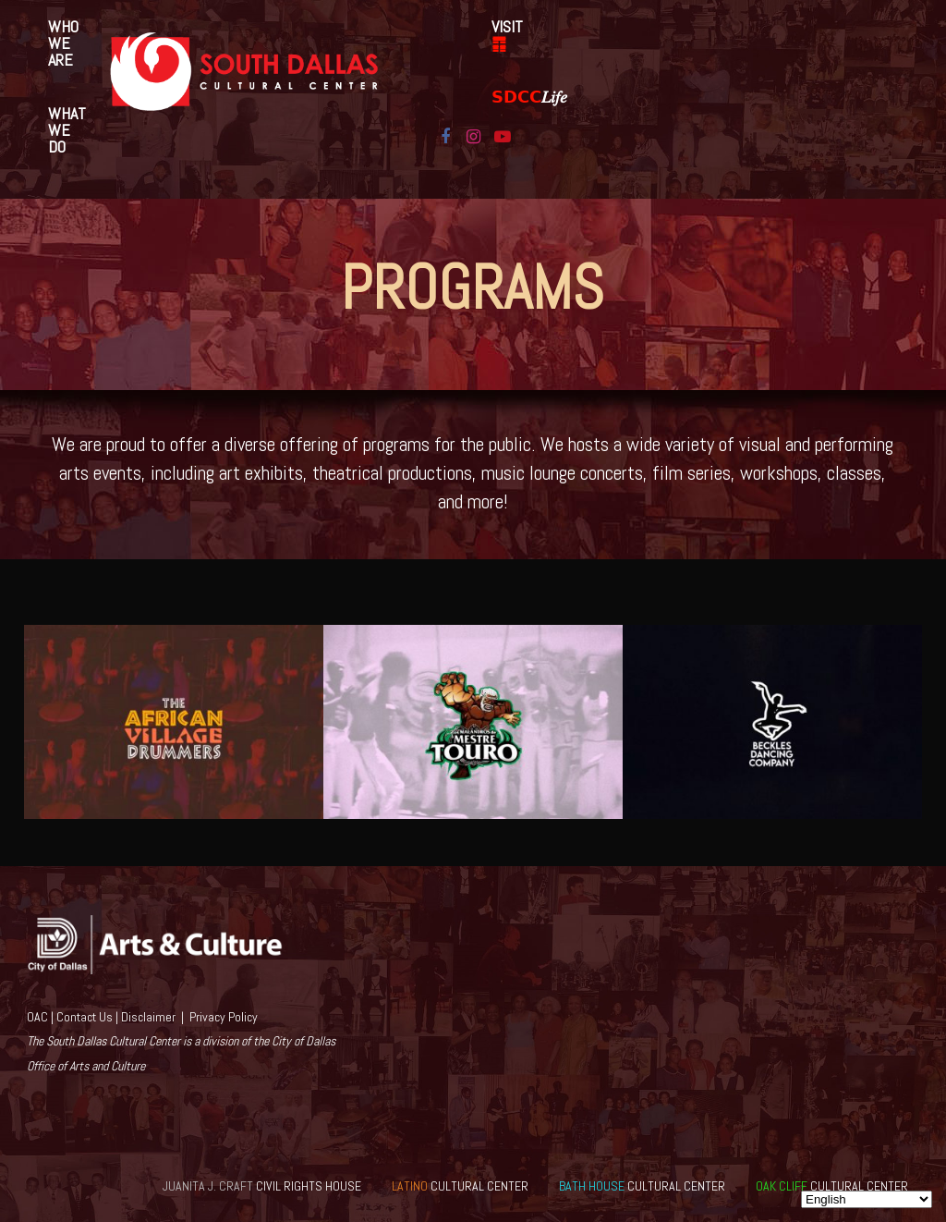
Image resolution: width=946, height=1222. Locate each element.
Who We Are (63, 43)
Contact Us (84, 1016)
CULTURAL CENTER (460, 1186)
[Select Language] (866, 1199)
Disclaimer (148, 1016)
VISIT (507, 35)
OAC (37, 1016)
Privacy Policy (223, 1016)
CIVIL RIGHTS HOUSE (262, 1186)
